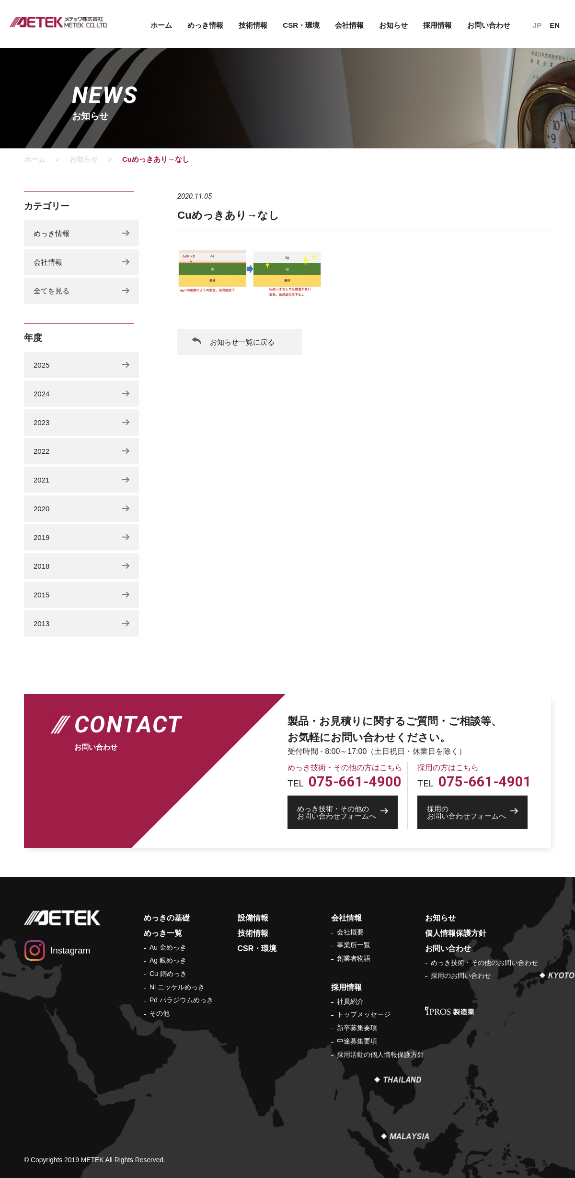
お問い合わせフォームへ (347, 812)
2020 (41, 509)
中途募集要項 (357, 1041)
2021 (41, 480)
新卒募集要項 (357, 1028)
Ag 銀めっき (168, 960)
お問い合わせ (488, 25)
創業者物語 (353, 958)
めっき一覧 (163, 933)
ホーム (161, 25)
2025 (41, 365)
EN (555, 25)
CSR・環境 (301, 25)
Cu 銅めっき (168, 973)
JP (537, 25)
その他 (160, 1013)
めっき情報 (205, 25)
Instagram (70, 950)
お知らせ (393, 25)
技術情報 (253, 25)
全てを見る (51, 291)
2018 (41, 566)
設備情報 (253, 918)
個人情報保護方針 (455, 933)
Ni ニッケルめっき (177, 987)
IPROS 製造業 (449, 1011)
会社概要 (350, 932)
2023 (41, 422)
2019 (41, 537)
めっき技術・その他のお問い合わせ (484, 962)
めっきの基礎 (167, 918)
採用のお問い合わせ (461, 975)
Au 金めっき (168, 947)
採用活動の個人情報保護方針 (380, 1054)
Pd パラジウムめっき (181, 1000)
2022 (41, 451)
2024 (41, 394)
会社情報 (349, 25)
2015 (41, 595)
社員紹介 (350, 1001)
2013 (41, 623)
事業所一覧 (353, 945)
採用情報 (437, 25)
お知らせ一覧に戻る (242, 342)
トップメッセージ (364, 1014)
